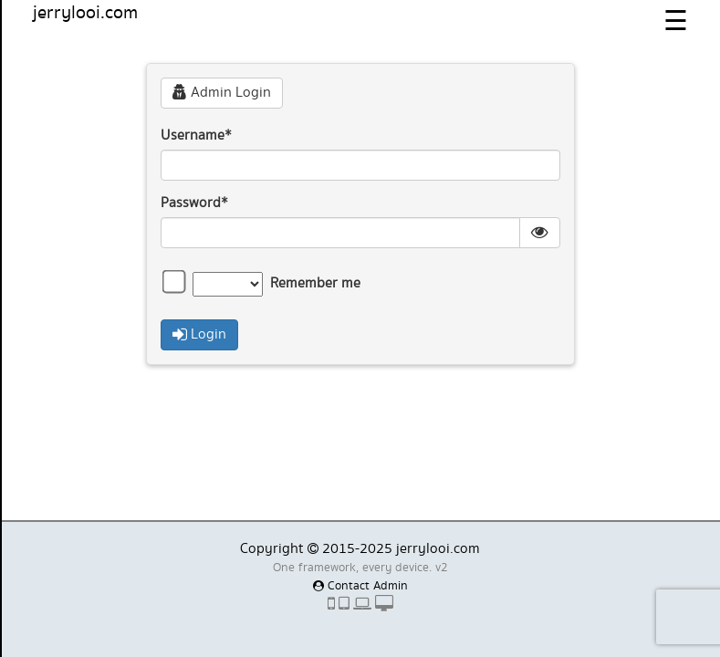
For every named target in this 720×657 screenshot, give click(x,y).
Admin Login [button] (221, 92)
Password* (194, 203)
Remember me (315, 284)
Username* (196, 136)
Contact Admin (360, 586)
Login (199, 334)
